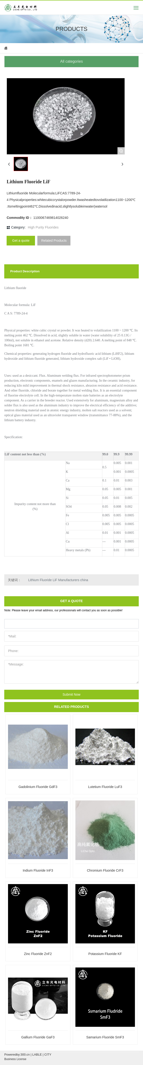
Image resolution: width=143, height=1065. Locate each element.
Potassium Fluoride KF (105, 954)
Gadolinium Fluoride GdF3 (37, 787)
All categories (71, 61)
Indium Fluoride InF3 (38, 870)
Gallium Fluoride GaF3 (38, 1037)
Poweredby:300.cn (17, 1054)
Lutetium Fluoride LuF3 (105, 787)
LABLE (37, 1054)
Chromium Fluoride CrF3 (105, 870)
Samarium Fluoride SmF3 (105, 1037)
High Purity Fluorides (43, 227)
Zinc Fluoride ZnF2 (38, 954)
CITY (48, 1054)
